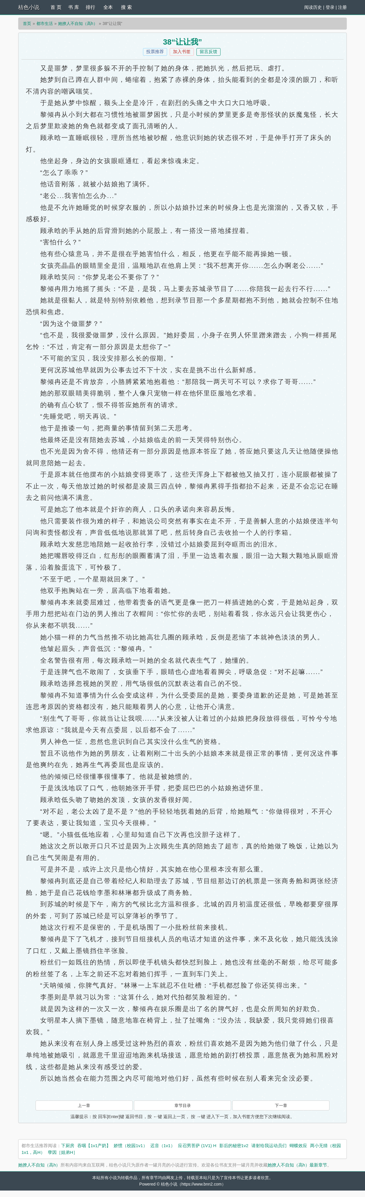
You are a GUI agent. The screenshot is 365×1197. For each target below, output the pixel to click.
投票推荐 (155, 51)
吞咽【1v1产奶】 (94, 1145)
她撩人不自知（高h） (77, 23)
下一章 (281, 1105)
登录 (330, 7)
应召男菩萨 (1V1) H (197, 1145)
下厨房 (67, 1145)
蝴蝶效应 (298, 1145)
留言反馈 (208, 51)
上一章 (84, 1105)
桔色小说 (28, 7)
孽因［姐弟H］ (63, 1152)
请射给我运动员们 (269, 1145)
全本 (108, 7)
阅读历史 (313, 7)
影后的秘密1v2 (233, 1145)
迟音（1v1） (162, 1145)
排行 (90, 7)
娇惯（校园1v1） (130, 1145)
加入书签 (182, 51)
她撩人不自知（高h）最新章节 (297, 1164)
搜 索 (126, 7)
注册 (342, 7)
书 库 (73, 7)
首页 (27, 23)
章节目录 (182, 1105)
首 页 (56, 7)
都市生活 (44, 23)
